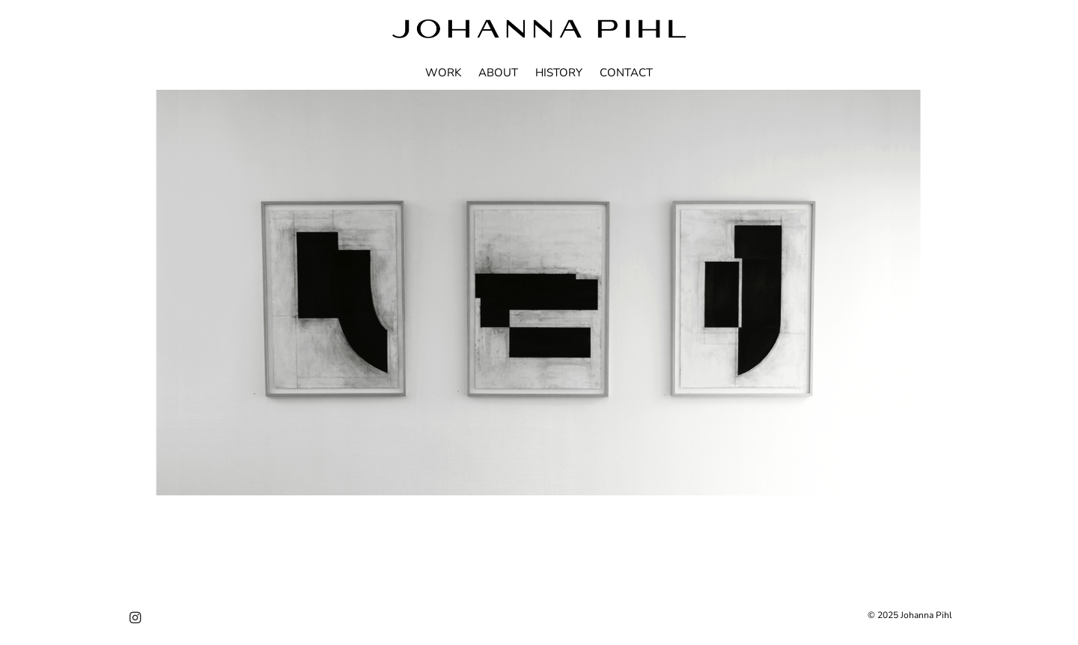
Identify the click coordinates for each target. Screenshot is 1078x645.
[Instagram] (135, 619)
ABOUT (498, 72)
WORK (443, 72)
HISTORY (558, 72)
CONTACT (626, 72)
